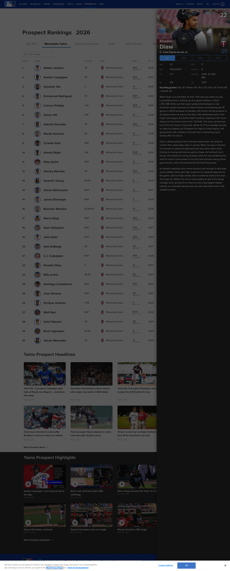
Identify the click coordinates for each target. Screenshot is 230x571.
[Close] (225, 565)
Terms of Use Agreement (77, 568)
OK (186, 565)
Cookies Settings (166, 565)
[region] (115, 566)
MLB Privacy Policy (54, 568)
